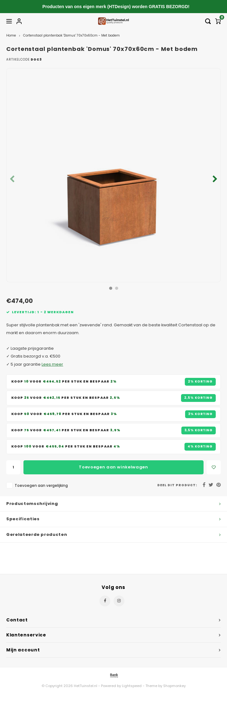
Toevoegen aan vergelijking (41, 485)
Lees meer (52, 364)
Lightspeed (132, 685)
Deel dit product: (177, 485)
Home (11, 35)
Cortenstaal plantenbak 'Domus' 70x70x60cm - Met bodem (71, 35)
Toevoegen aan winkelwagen (113, 467)
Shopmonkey (174, 685)
